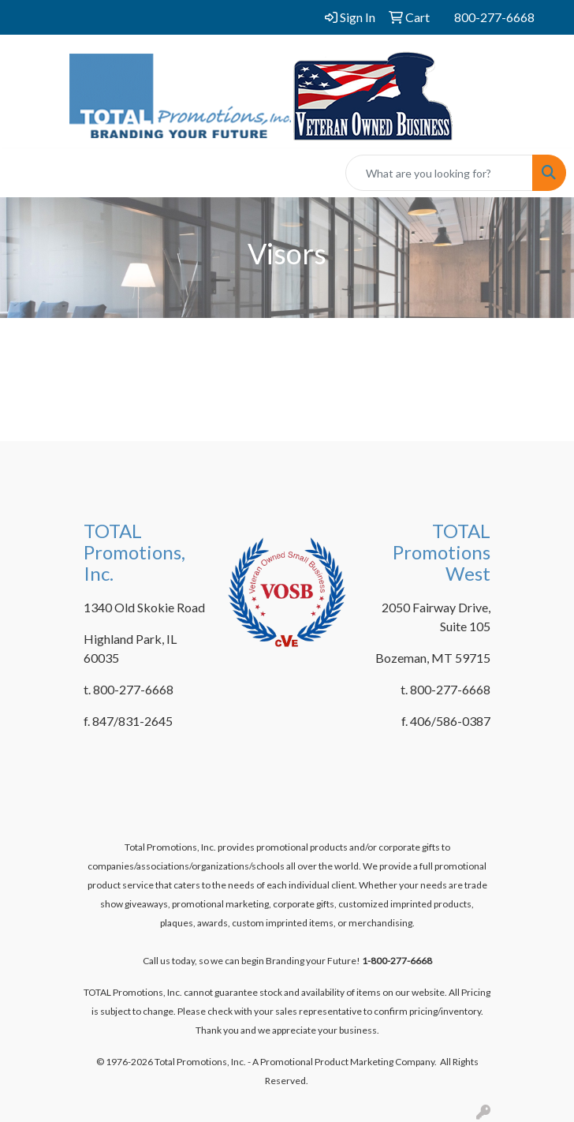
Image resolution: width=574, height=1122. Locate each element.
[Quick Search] (439, 173)
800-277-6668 (494, 16)
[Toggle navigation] (24, 173)
